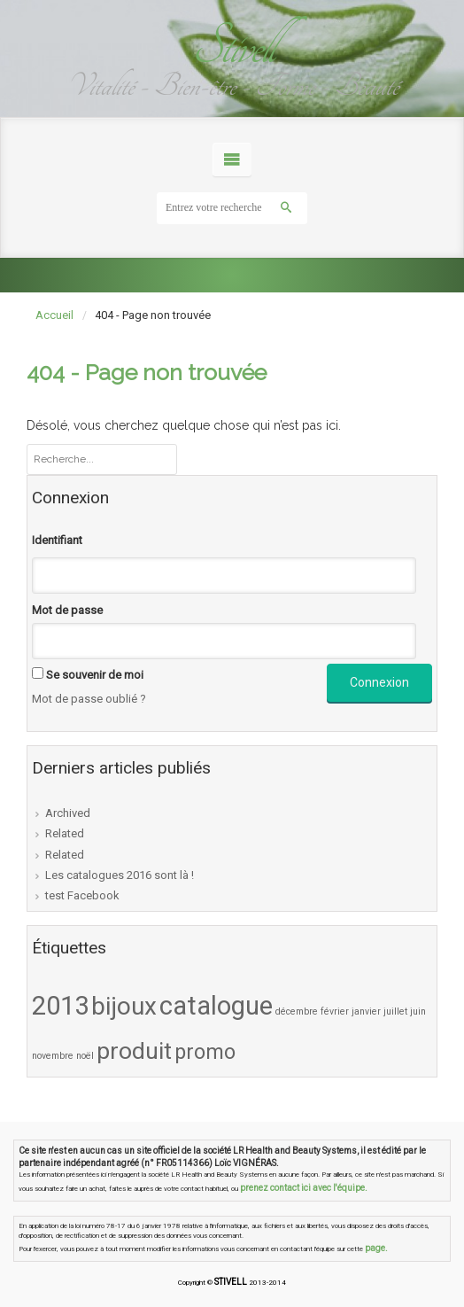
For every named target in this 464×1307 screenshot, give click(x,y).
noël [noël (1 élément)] (85, 1056)
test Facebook (82, 895)
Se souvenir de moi (94, 674)
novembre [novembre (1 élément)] (52, 1056)
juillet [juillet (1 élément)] (395, 1011)
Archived (67, 813)
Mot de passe (67, 610)
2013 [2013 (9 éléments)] (60, 1006)
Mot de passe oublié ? (89, 698)
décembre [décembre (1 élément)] (296, 1011)
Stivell (232, 46)
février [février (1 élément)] (335, 1011)
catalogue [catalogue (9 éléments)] (216, 1006)
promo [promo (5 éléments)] (205, 1051)
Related (64, 833)
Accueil (54, 315)
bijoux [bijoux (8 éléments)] (124, 1006)
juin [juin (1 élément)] (418, 1011)
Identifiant (57, 540)
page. (376, 1248)
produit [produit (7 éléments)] (134, 1051)
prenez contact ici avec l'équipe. (303, 1188)
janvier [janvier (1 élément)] (366, 1011)
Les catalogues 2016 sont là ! (119, 875)
